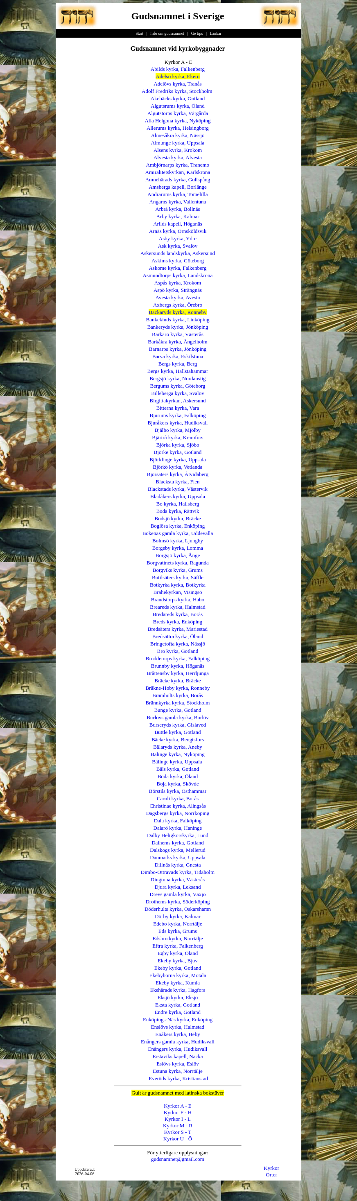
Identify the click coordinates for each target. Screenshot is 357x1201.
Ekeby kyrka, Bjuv (178, 960)
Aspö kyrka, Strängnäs (178, 290)
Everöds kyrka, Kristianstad (178, 1078)
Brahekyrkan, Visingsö (178, 592)
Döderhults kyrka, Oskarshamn (178, 909)
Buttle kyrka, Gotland (177, 732)
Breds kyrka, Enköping (177, 622)
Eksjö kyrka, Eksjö (178, 997)
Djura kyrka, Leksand (177, 887)
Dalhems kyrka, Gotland (177, 843)
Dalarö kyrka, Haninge (178, 828)
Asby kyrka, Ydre (178, 238)
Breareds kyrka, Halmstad (177, 607)
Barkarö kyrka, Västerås (177, 334)
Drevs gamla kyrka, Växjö (177, 894)
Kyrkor (271, 1168)
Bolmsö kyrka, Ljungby (177, 540)
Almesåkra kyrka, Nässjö (177, 135)
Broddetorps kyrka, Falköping (178, 658)
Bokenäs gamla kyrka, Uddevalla (177, 533)
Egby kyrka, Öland (178, 953)
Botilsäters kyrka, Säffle (177, 577)
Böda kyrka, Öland (178, 776)
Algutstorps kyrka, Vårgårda (177, 113)
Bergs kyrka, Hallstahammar (177, 371)
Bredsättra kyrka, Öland (177, 636)
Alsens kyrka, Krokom (178, 150)
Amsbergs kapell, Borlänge (178, 187)
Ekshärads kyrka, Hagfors (178, 990)
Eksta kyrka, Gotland (177, 1005)
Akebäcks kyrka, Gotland (178, 98)
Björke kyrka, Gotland (178, 452)
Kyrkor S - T (178, 1132)
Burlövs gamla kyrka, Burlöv (178, 717)
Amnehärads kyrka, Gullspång (177, 179)
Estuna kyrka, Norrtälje (178, 1071)
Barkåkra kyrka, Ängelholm (177, 342)
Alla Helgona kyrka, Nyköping (177, 120)
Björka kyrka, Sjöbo (177, 445)
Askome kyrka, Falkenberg (177, 268)
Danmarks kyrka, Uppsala (177, 857)
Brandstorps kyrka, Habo (177, 599)
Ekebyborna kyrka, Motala (177, 975)
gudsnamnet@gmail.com (177, 1159)
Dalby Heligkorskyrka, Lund (177, 835)
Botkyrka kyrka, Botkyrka (178, 585)
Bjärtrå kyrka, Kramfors (177, 437)
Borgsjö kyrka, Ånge (178, 555)
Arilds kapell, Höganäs (177, 224)
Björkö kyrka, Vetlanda (178, 467)
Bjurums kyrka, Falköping (178, 415)
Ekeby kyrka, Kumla (178, 983)
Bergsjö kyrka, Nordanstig (177, 378)
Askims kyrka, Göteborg (177, 260)
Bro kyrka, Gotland (178, 651)
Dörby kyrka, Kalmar (178, 916)
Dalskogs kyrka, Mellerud (177, 850)
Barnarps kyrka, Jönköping (177, 349)
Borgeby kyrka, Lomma (177, 548)
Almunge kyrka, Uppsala (177, 143)
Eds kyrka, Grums (177, 931)
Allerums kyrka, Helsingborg (178, 128)
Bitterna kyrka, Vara (177, 408)
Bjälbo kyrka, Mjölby (178, 430)
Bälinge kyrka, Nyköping (178, 754)
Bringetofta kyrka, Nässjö (177, 644)
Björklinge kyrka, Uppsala (177, 459)
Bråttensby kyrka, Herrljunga (178, 673)
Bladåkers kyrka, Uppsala (177, 496)
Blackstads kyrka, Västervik (178, 489)
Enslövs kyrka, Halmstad (177, 1027)
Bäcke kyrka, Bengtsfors (177, 739)
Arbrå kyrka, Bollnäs (177, 209)
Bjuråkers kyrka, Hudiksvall (177, 423)
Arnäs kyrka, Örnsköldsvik (177, 231)
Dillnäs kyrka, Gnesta (177, 865)
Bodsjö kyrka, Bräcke (177, 518)
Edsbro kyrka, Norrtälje (177, 938)
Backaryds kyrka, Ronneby (177, 312)
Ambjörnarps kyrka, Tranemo (177, 165)
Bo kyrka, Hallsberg (177, 504)
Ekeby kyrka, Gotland (177, 968)
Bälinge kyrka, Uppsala (177, 762)
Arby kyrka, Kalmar (177, 216)
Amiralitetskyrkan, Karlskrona (177, 172)
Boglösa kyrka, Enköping (178, 526)
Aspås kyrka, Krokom (177, 283)
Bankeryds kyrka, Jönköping (177, 327)
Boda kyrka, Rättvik (177, 511)
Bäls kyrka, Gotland (177, 769)
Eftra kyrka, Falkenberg (177, 946)
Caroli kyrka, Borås (178, 798)
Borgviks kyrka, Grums (178, 570)
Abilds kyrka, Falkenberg (178, 69)
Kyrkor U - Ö (177, 1139)
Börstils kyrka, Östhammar (177, 791)
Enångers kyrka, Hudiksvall (178, 1049)
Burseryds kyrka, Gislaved (177, 725)
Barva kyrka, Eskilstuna (177, 356)
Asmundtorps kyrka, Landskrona (178, 275)
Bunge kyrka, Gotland (177, 710)
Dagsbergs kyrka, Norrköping (178, 813)
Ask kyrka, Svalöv (177, 246)
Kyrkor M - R (177, 1125)
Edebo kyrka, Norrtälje (177, 924)
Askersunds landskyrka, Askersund (177, 253)
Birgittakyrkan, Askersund (177, 400)
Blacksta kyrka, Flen (177, 482)
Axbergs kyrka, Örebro (177, 305)
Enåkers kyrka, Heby (177, 1034)
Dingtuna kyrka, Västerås (178, 879)
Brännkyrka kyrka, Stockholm (177, 703)
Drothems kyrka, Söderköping (177, 901)
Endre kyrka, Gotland (178, 1012)
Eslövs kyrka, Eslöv (177, 1064)
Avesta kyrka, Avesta (178, 297)
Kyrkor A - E (178, 1106)
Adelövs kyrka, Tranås (177, 84)
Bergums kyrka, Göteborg (178, 386)
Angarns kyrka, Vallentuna (177, 202)
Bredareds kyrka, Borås (178, 614)
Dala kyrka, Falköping (178, 820)
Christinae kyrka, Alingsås (177, 806)
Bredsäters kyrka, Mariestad (178, 629)
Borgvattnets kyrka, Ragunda (178, 563)
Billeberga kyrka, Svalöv (177, 393)
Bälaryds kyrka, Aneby (177, 747)
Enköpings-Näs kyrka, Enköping (177, 1019)
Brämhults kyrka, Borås (177, 695)
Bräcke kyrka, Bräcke (177, 680)
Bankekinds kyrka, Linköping (178, 319)
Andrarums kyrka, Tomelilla (177, 194)
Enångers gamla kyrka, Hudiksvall (178, 1041)
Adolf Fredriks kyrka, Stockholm (177, 91)
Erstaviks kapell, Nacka (177, 1056)
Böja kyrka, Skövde (178, 784)
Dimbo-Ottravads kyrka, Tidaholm (178, 872)
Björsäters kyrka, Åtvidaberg (177, 474)
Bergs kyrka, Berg (177, 364)
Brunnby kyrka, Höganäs (177, 666)
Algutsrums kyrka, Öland (178, 106)
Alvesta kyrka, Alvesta (178, 157)
